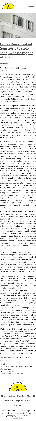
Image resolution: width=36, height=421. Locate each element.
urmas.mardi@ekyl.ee (14, 374)
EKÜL (3, 396)
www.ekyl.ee (5, 360)
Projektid (19, 401)
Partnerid (9, 401)
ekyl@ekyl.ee (13, 416)
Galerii (28, 401)
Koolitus (21, 396)
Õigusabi (31, 396)
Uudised (12, 396)
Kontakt (18, 405)
